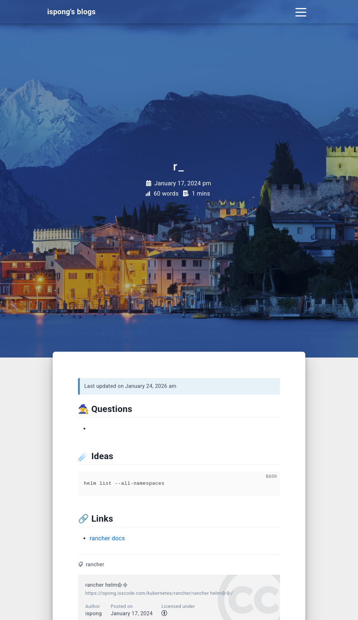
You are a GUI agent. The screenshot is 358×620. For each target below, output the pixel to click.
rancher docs (107, 538)
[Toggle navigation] (301, 12)
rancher (95, 565)
